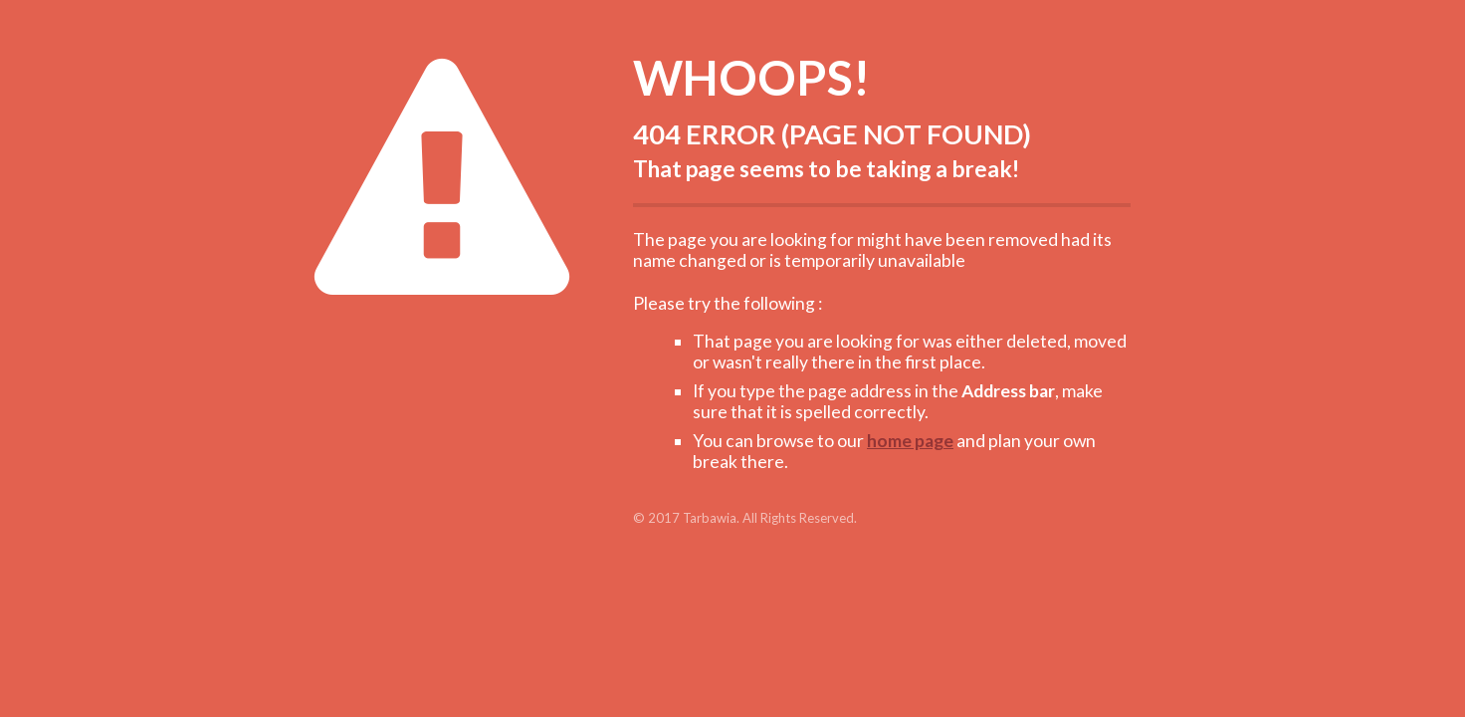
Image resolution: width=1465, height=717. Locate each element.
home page (910, 440)
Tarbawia (709, 518)
